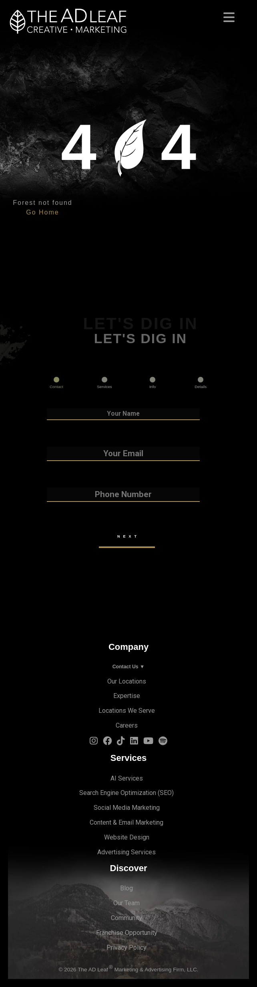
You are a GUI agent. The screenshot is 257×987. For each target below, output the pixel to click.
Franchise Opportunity (126, 932)
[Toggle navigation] (128, 14)
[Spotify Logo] (163, 742)
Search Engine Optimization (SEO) (126, 793)
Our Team (126, 903)
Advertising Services (126, 852)
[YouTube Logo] (148, 742)
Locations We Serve (126, 710)
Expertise (126, 696)
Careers (127, 725)
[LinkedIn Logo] (134, 742)
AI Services (126, 778)
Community (126, 918)
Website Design (126, 837)
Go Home (42, 212)
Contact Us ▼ (128, 666)
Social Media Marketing (127, 807)
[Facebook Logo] (107, 742)
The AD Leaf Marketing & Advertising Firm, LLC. (138, 970)
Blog (126, 888)
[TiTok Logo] (121, 742)
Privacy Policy (126, 947)
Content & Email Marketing (126, 822)
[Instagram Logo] (94, 742)
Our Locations (126, 681)
